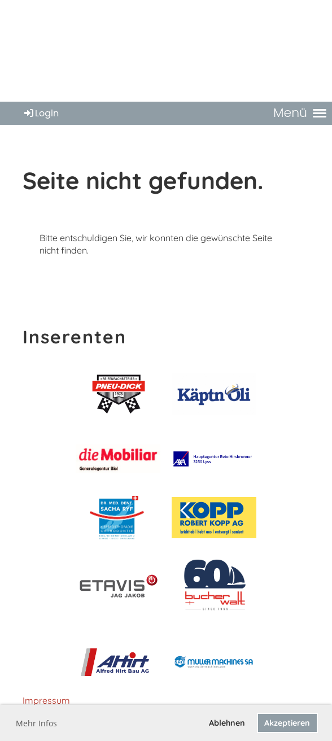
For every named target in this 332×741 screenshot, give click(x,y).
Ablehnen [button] (227, 723)
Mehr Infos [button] (36, 723)
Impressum (46, 700)
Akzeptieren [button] (287, 723)
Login (41, 113)
